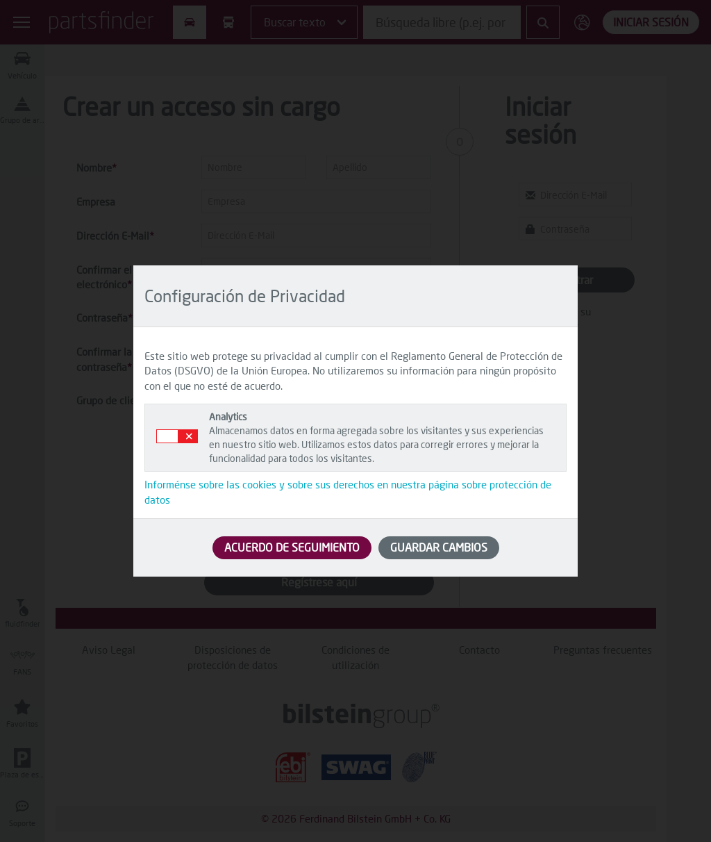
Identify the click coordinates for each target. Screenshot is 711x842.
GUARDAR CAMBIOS (438, 547)
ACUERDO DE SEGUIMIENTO (292, 547)
